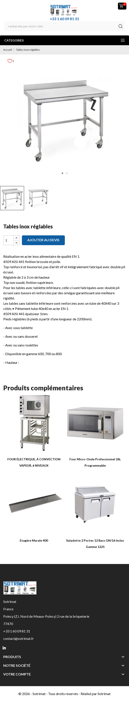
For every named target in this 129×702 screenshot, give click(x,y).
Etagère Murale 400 (34, 540)
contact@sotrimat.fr (18, 638)
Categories (64, 40)
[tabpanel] (64, 119)
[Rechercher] (64, 26)
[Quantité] (8, 240)
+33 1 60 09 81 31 (64, 19)
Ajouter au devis (43, 240)
